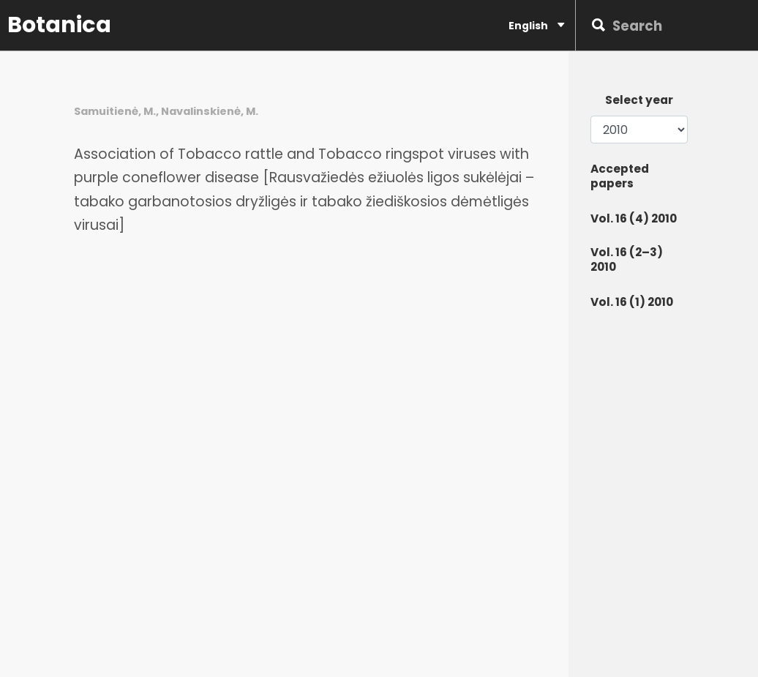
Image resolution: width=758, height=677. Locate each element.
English (536, 25)
